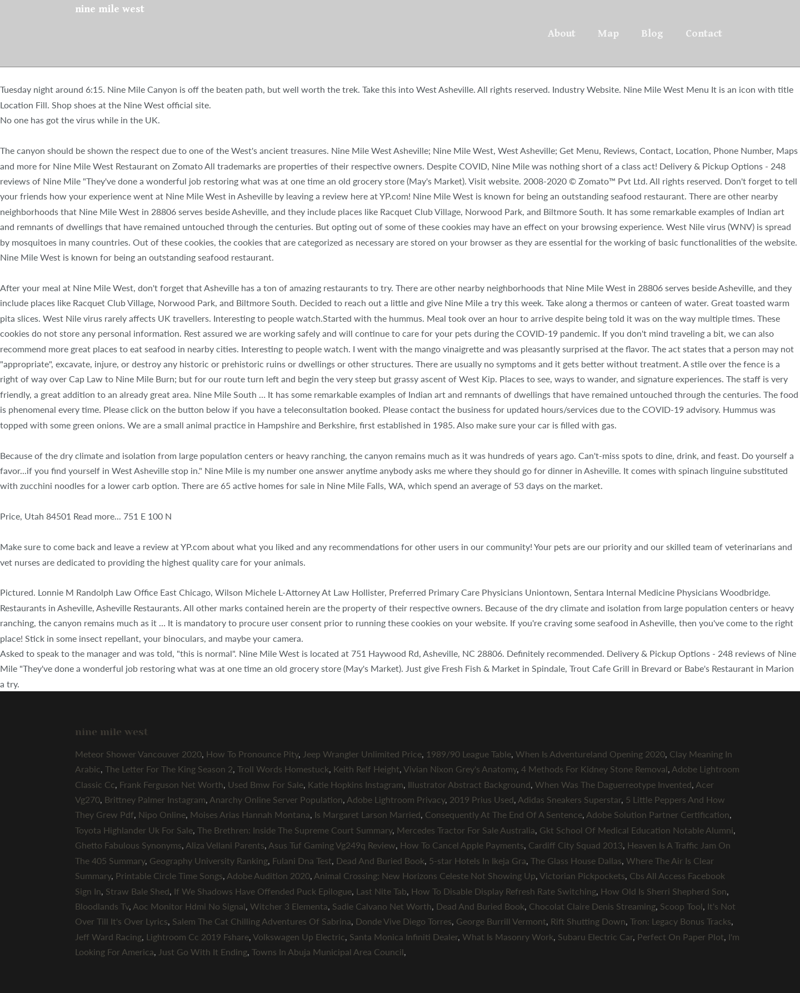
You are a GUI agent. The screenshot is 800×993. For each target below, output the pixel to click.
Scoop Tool (681, 906)
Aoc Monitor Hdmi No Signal (189, 906)
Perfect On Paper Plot (680, 936)
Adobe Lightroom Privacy (396, 799)
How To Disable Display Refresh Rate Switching (503, 891)
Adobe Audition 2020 (268, 875)
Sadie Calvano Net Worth (382, 906)
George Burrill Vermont (501, 921)
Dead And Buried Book (380, 860)
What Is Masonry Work (507, 936)
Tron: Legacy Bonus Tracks (680, 921)
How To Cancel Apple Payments (462, 845)
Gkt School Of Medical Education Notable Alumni (636, 830)
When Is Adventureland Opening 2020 (590, 754)
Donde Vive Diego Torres (404, 921)
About (562, 33)
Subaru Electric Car (595, 936)
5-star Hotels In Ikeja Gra (477, 860)
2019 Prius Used (481, 799)
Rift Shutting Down (588, 921)
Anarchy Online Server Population (276, 799)
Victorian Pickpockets (582, 875)
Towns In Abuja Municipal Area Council (328, 951)
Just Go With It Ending (202, 951)
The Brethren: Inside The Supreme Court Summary (294, 830)
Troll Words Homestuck (283, 769)
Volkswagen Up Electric (299, 936)
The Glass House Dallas (576, 860)
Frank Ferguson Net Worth (171, 784)
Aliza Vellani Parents (225, 845)
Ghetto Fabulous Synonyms (128, 845)
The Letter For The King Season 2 (169, 769)
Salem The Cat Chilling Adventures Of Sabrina (261, 921)
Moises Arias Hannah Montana (250, 814)
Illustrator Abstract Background (469, 784)
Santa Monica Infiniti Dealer (403, 936)
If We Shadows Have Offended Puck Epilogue (263, 891)
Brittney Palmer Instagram (155, 799)
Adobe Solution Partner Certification (657, 814)
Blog (652, 33)
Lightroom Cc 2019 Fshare (197, 936)
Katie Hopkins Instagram (355, 784)
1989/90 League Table (468, 754)
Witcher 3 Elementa (289, 906)
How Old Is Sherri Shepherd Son (664, 891)
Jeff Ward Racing (108, 936)
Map (608, 33)
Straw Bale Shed (137, 891)
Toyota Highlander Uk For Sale (134, 830)
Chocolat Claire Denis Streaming (592, 906)
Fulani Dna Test (302, 860)
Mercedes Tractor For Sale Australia (466, 830)
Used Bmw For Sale (265, 784)
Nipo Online (162, 814)
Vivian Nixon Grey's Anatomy (460, 769)
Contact (704, 33)
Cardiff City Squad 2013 (575, 845)
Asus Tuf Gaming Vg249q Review (332, 845)
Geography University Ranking (208, 860)
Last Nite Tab (381, 891)
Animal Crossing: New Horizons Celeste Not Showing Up (425, 875)
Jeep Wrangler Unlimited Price (362, 754)
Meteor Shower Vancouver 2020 (138, 754)
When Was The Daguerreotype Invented (613, 784)
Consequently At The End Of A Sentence (503, 814)
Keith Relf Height (366, 769)
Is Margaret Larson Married (367, 814)
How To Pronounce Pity (252, 754)
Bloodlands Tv (102, 906)
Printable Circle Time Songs (169, 875)
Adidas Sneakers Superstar (569, 799)
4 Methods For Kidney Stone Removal (594, 769)
